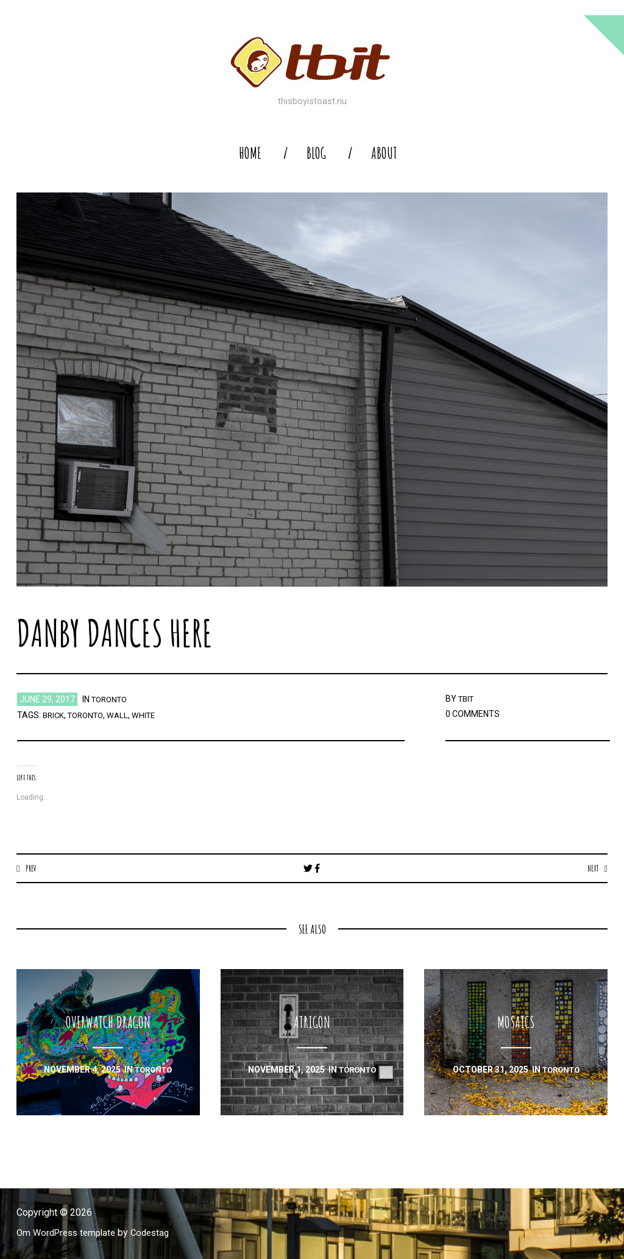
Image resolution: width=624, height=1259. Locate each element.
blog (316, 153)
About (384, 153)
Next (591, 868)
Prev (32, 868)
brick (54, 715)
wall (124, 715)
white (150, 715)
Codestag (158, 1233)
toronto (111, 699)
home (250, 153)
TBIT (467, 699)
